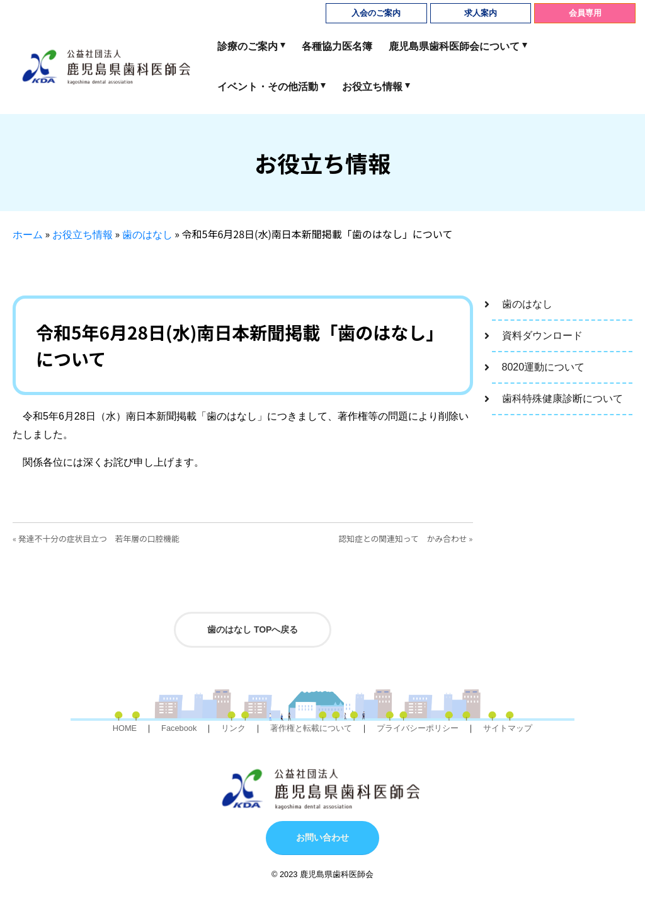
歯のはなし (147, 234)
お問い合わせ (322, 837)
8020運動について (543, 367)
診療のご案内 (247, 46)
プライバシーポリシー (418, 728)
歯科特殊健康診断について (562, 398)
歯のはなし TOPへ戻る (252, 629)
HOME (125, 728)
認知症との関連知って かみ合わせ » (406, 538)
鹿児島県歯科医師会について (454, 46)
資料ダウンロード (542, 335)
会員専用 (585, 13)
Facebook (179, 728)
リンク (233, 728)
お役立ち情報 (372, 86)
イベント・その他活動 (267, 86)
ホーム (28, 234)
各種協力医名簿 (337, 46)
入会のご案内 (376, 13)
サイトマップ (507, 728)
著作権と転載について (311, 728)
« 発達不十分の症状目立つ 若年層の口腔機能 (96, 538)
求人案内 (480, 13)
